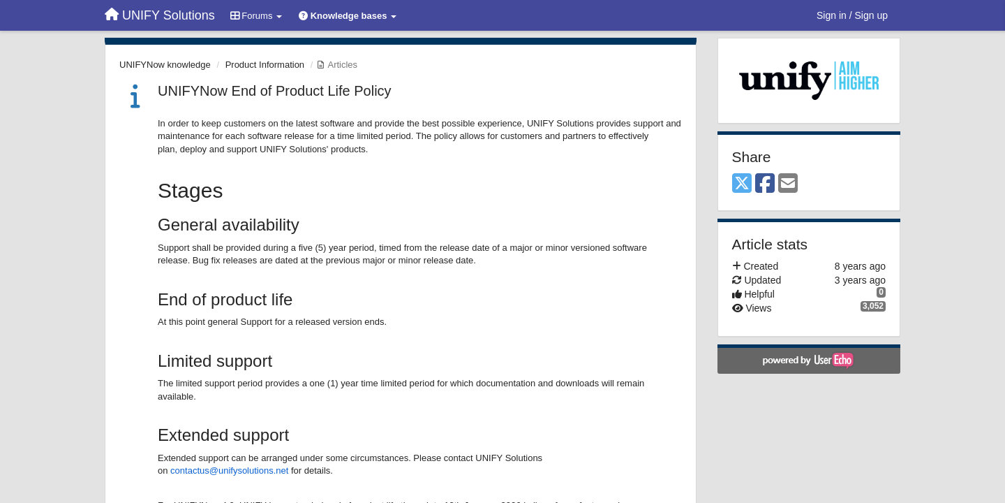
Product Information (264, 64)
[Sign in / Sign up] (852, 15)
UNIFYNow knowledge (165, 64)
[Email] (788, 184)
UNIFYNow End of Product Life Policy (275, 91)
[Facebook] (765, 184)
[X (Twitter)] (742, 184)
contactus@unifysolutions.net (229, 470)
